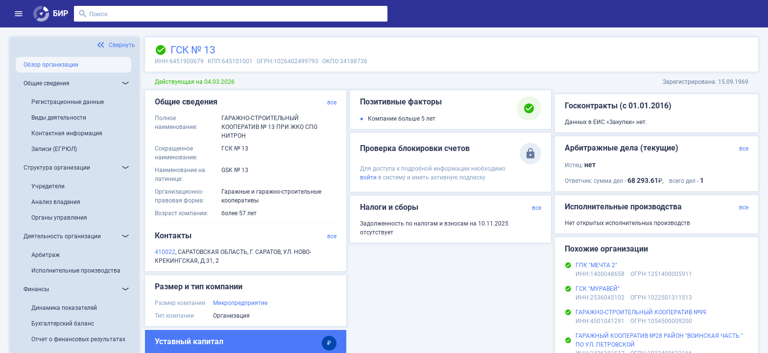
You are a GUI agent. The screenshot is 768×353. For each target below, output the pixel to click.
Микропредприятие (240, 303)
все (331, 102)
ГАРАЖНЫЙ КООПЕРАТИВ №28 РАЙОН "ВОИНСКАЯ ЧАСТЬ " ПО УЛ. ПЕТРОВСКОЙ (659, 340)
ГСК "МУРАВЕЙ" (598, 288)
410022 (165, 252)
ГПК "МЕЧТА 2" (596, 265)
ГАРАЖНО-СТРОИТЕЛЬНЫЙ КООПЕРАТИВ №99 (641, 312)
